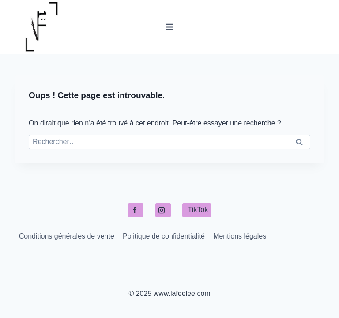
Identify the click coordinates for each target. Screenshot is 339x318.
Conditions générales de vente (66, 236)
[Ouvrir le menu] (170, 27)
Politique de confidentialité (164, 236)
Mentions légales (239, 236)
